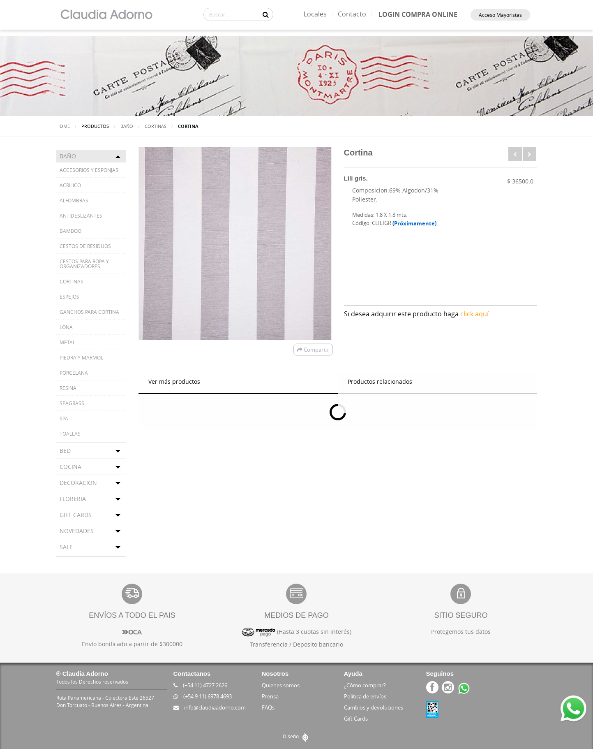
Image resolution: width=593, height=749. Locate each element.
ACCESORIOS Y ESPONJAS (89, 170)
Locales (315, 14)
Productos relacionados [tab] (380, 381)
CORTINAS (155, 126)
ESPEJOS (69, 296)
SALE (66, 547)
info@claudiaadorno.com (209, 707)
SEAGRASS (72, 403)
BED (65, 451)
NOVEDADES (77, 531)
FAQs (268, 707)
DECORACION (78, 483)
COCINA (70, 467)
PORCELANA (74, 372)
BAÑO (126, 126)
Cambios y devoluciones (373, 707)
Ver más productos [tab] (174, 381)
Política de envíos (365, 696)
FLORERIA (73, 499)
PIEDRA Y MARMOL (81, 357)
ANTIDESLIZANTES (81, 215)
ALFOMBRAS (74, 200)
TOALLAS (70, 433)
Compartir (313, 349)
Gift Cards (356, 718)
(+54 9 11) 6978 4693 (202, 696)
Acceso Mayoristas (500, 15)
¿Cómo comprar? (365, 685)
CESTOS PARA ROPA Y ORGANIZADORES (84, 263)
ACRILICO (70, 185)
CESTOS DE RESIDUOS (85, 246)
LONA (66, 327)
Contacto (352, 14)
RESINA (68, 388)
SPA (64, 418)
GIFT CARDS (76, 515)
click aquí (474, 313)
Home (63, 126)
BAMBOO (70, 230)
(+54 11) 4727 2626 (200, 685)
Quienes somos (281, 685)
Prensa (270, 696)
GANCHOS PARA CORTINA (89, 311)
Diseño (296, 736)
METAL (67, 342)
